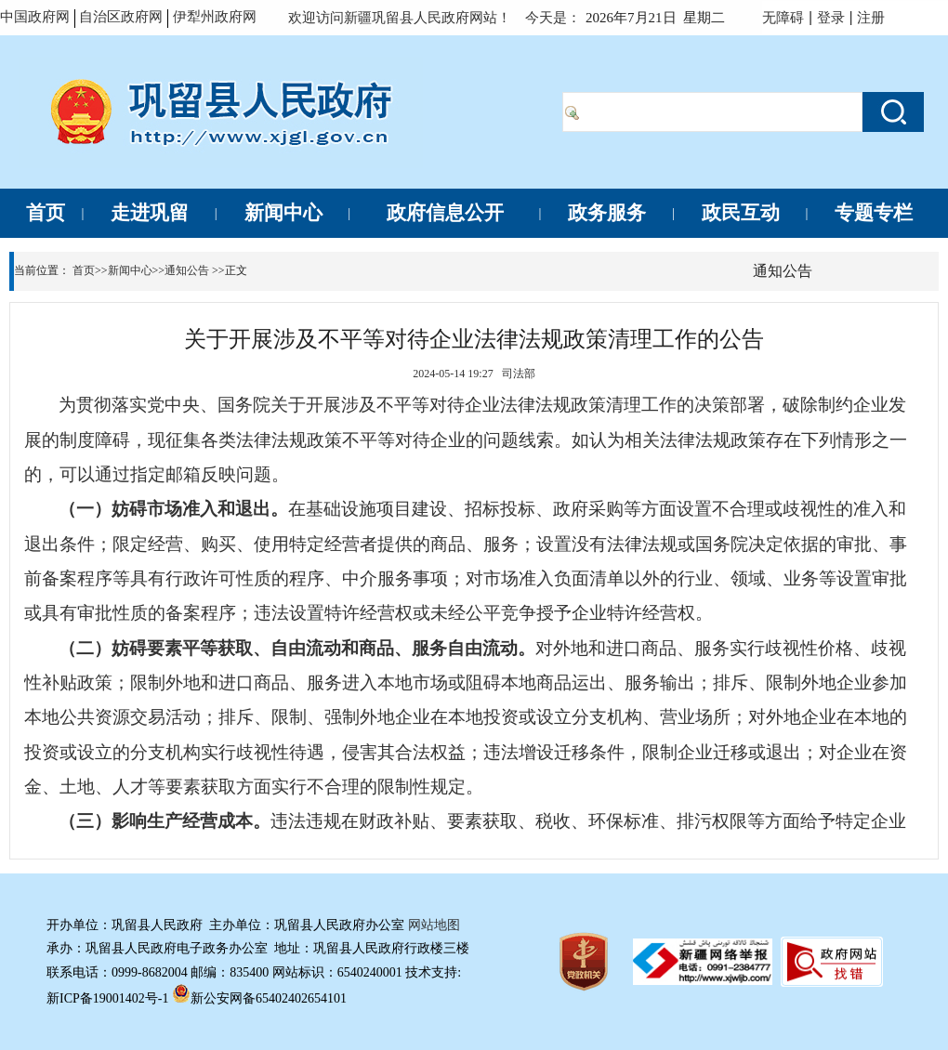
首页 (83, 270)
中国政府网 (35, 16)
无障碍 (783, 17)
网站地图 (434, 925)
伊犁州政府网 (215, 16)
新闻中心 (130, 270)
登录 (831, 17)
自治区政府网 (121, 16)
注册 (874, 17)
